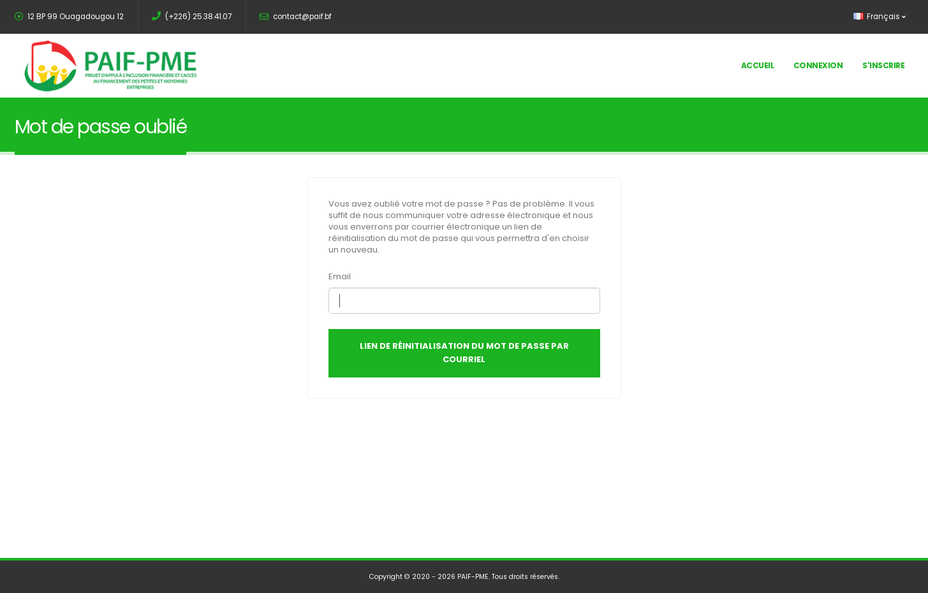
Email (339, 276)
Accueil (757, 65)
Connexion (818, 65)
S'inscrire (883, 65)
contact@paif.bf (296, 16)
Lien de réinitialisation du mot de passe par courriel (464, 352)
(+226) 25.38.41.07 (192, 16)
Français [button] (879, 16)
